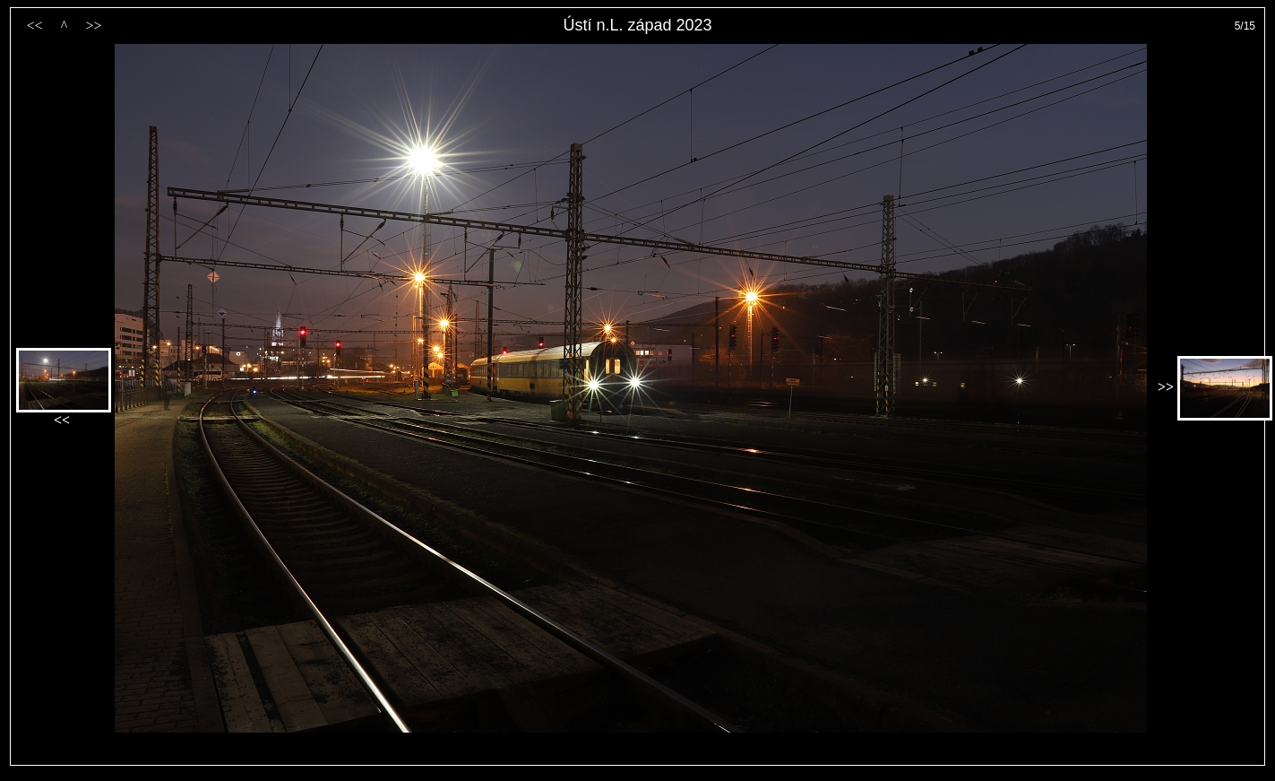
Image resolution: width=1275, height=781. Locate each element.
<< (34, 25)
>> (93, 25)
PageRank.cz (638, 757)
